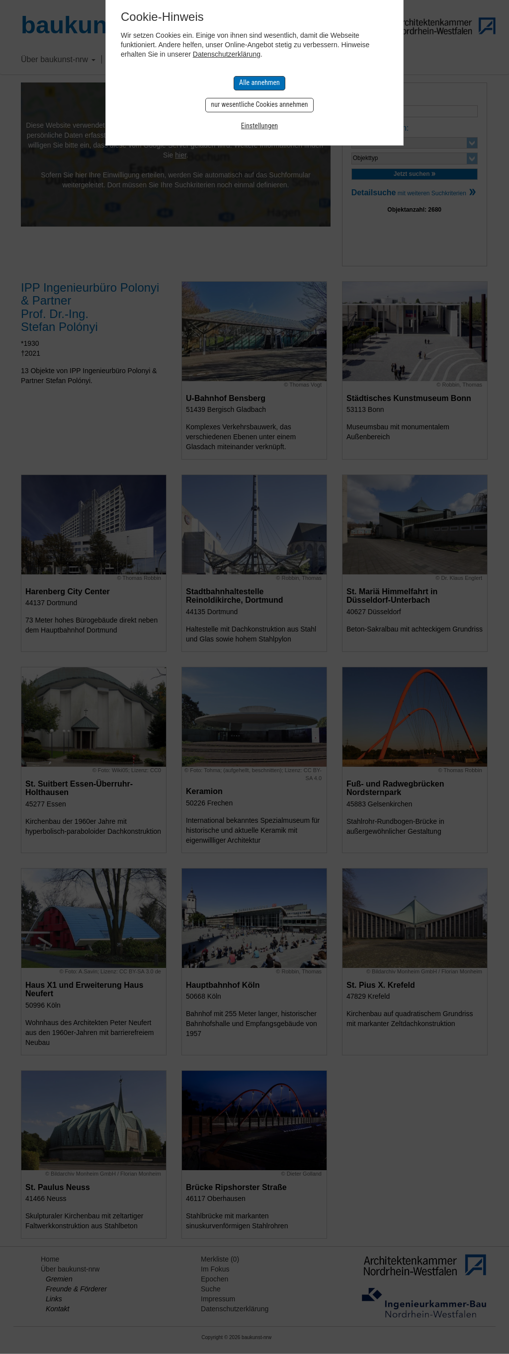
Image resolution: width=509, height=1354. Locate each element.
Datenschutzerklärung (226, 54)
